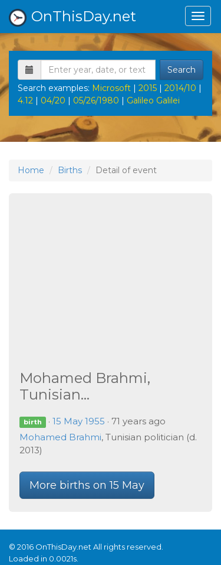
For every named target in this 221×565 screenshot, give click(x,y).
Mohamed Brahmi (60, 437)
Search (181, 69)
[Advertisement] (110, 283)
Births (70, 170)
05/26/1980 (96, 100)
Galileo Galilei (153, 100)
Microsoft (111, 88)
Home (31, 170)
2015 (147, 88)
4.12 (25, 100)
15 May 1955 (78, 421)
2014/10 (180, 88)
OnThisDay (72, 17)
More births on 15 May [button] (86, 485)
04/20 (53, 100)
